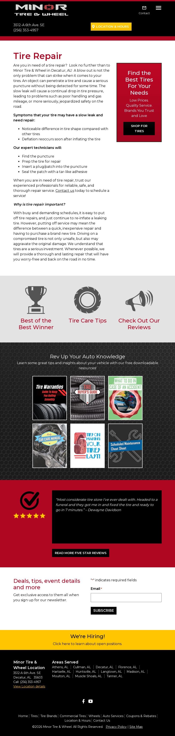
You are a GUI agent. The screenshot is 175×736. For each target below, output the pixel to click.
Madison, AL (136, 672)
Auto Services (113, 716)
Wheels (94, 716)
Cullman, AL (82, 667)
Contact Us (101, 720)
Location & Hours (112, 27)
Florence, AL (127, 667)
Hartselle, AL (61, 672)
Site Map (136, 727)
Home (23, 716)
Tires (34, 716)
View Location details (29, 686)
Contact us (64, 191)
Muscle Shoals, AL (88, 676)
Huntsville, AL (86, 672)
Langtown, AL (111, 672)
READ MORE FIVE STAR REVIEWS (80, 553)
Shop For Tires (139, 128)
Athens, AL (60, 667)
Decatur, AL (105, 667)
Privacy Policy (116, 727)
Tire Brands (48, 716)
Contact (144, 13)
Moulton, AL (61, 676)
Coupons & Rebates (141, 716)
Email (96, 589)
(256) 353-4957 (25, 30)
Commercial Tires (73, 716)
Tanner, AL (115, 676)
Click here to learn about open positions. (87, 644)
